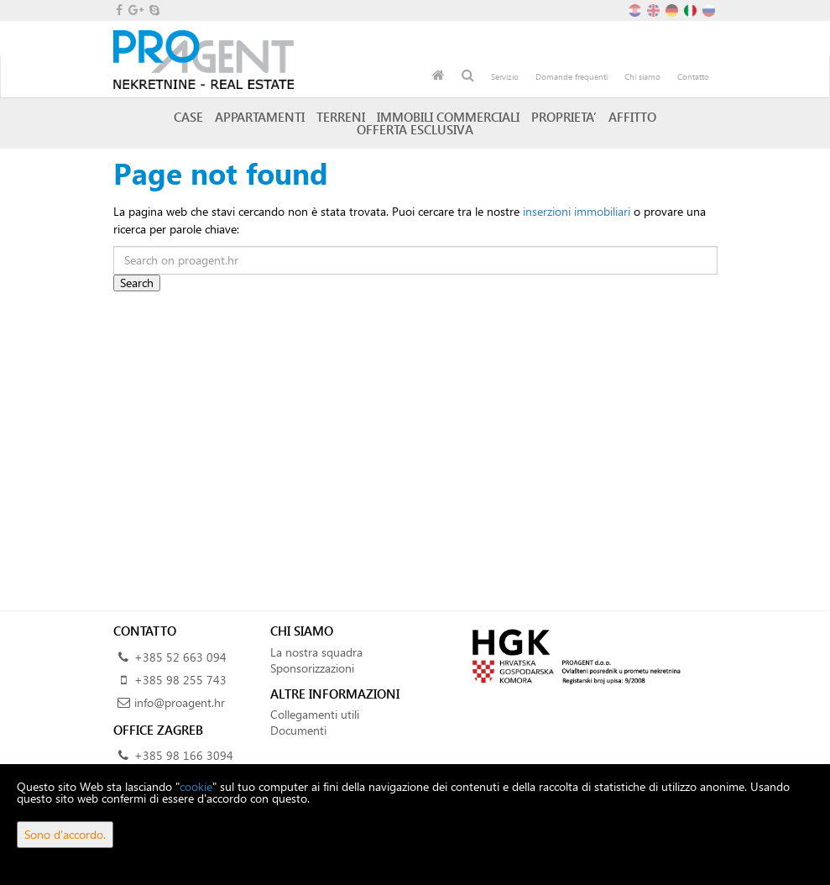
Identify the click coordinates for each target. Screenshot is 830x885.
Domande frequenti (571, 76)
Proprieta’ (564, 116)
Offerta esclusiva (415, 129)
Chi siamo (642, 76)
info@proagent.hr (179, 702)
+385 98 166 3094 (183, 755)
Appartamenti (260, 116)
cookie (196, 786)
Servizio (505, 76)
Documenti (298, 730)
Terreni (340, 116)
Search (137, 283)
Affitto (632, 116)
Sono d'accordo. (65, 834)
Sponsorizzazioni (312, 668)
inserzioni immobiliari (576, 211)
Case (188, 116)
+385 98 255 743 (180, 680)
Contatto (693, 76)
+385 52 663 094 (180, 657)
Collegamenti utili (314, 714)
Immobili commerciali (448, 116)
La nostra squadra (316, 652)
